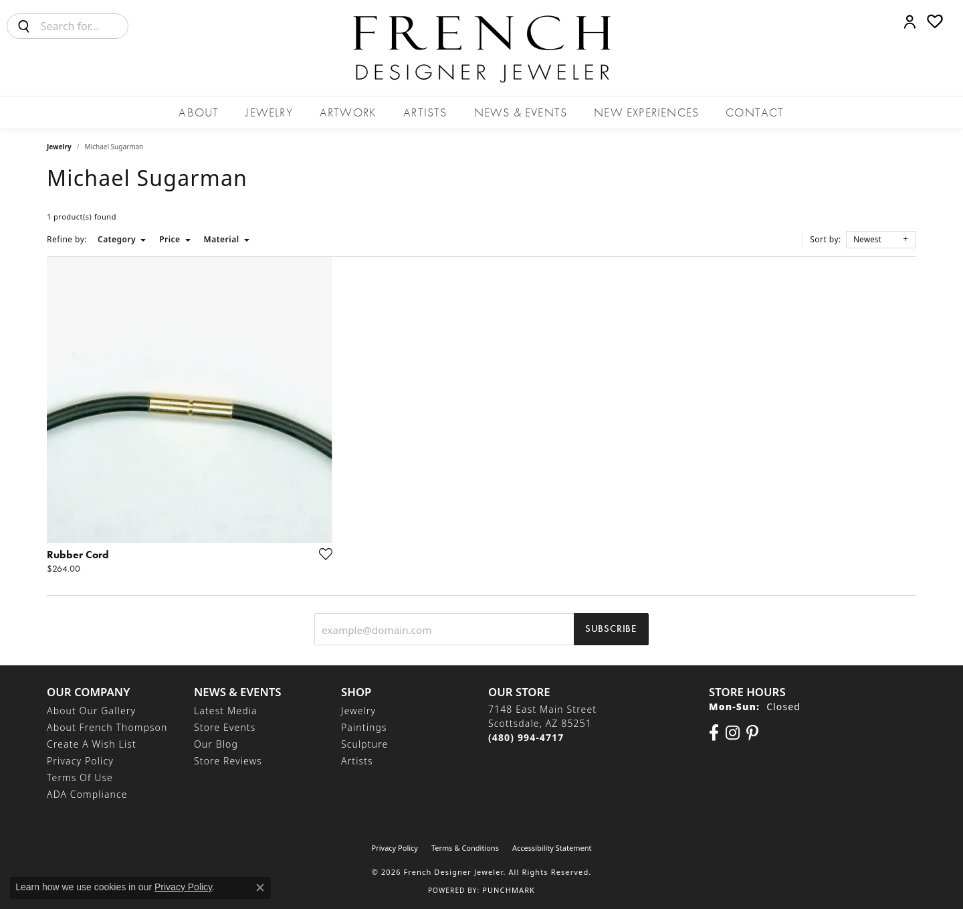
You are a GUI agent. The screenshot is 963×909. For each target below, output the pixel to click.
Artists (425, 112)
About (199, 112)
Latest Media (225, 710)
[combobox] (84, 26)
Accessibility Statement (552, 848)
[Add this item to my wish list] (321, 553)
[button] (910, 21)
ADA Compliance (87, 794)
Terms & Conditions (465, 848)
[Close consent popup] (260, 888)
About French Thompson (107, 727)
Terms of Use (80, 777)
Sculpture (364, 744)
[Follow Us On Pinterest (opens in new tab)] (752, 733)
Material (221, 239)
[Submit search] (24, 26)
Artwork (348, 112)
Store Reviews (228, 760)
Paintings (364, 727)
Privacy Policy (80, 760)
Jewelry (268, 112)
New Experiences (646, 112)
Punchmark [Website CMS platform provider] (508, 890)
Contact (755, 112)
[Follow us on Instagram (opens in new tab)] (733, 733)
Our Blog (216, 744)
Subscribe (611, 628)
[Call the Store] (526, 737)
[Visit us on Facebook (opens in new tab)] (714, 733)
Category (117, 239)
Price (169, 239)
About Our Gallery (91, 710)
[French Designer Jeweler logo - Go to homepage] (481, 48)
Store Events (224, 727)
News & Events (521, 112)
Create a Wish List (91, 744)
